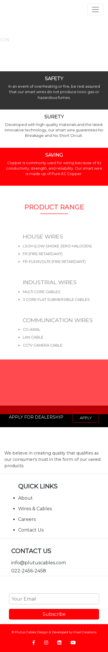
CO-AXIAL (31, 337)
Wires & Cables (35, 508)
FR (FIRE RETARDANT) (42, 261)
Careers (27, 519)
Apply (86, 418)
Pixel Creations (84, 632)
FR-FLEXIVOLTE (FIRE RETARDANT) (54, 269)
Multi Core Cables (41, 299)
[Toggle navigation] (95, 9)
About (25, 498)
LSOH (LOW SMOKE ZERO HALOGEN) (57, 253)
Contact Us (30, 530)
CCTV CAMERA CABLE (42, 352)
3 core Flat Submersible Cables (56, 307)
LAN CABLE (33, 345)
